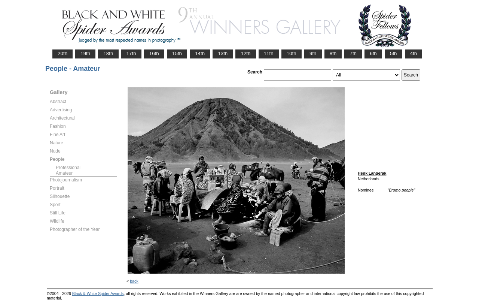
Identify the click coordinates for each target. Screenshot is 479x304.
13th (223, 53)
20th (62, 53)
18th (108, 53)
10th (291, 53)
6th (373, 53)
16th (154, 53)
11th (269, 53)
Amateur (64, 173)
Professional (68, 167)
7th (353, 53)
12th (245, 53)
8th (333, 53)
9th (313, 53)
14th (200, 53)
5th (393, 53)
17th (131, 53)
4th (413, 53)
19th (85, 53)
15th (177, 53)
